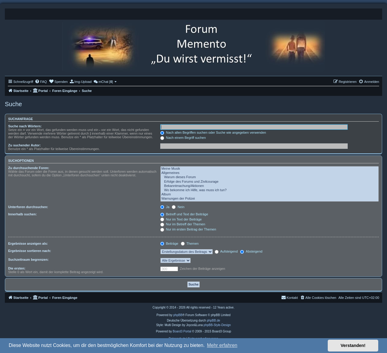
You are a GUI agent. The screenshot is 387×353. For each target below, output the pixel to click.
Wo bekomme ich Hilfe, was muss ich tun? (269, 190)
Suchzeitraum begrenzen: (28, 259)
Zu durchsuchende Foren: (28, 168)
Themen (190, 243)
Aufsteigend (226, 251)
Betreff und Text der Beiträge (184, 214)
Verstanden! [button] (353, 345)
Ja (165, 207)
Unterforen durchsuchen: (28, 207)
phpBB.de (213, 320)
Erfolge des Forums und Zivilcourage (269, 182)
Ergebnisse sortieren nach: (29, 251)
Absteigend (251, 251)
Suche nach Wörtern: (25, 126)
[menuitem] (41, 81)
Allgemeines (269, 173)
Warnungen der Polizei (269, 199)
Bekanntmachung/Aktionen (269, 186)
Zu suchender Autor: (24, 145)
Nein (178, 207)
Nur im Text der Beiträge (181, 219)
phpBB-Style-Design (217, 325)
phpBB (177, 315)
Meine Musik (269, 169)
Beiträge (169, 243)
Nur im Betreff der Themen (182, 224)
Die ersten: (16, 268)
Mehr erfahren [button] (222, 345)
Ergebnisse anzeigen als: (28, 243)
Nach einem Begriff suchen (183, 137)
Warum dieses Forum (269, 177)
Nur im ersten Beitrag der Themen (188, 229)
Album (269, 194)
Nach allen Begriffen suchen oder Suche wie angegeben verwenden (213, 132)
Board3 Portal (182, 331)
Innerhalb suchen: (22, 214)
